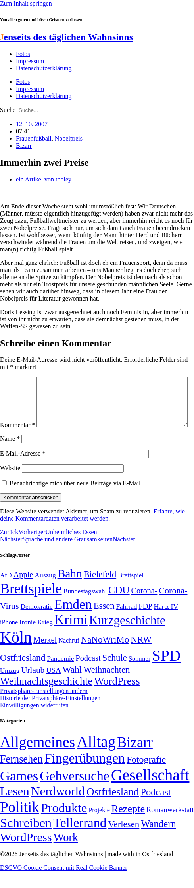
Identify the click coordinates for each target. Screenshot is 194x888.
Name (10, 455)
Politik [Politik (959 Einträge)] (19, 824)
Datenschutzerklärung (43, 68)
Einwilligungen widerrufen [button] (34, 721)
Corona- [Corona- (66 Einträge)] (144, 607)
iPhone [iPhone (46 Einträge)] (9, 639)
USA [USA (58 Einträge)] (53, 687)
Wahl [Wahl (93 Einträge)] (72, 686)
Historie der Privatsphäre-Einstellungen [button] (50, 714)
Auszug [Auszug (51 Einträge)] (45, 592)
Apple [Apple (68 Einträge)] (23, 591)
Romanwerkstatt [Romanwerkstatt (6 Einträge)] (170, 826)
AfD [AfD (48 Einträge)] (6, 592)
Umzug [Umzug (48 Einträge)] (9, 687)
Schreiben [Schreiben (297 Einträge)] (26, 839)
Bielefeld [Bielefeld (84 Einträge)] (100, 591)
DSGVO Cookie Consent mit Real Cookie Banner (63, 884)
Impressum (30, 61)
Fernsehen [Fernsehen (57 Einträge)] (21, 776)
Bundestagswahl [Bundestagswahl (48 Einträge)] (85, 608)
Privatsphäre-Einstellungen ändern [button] (44, 707)
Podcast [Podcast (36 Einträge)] (155, 808)
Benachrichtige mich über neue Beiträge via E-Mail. (76, 499)
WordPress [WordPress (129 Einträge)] (117, 698)
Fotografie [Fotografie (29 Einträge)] (146, 776)
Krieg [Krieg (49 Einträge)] (45, 639)
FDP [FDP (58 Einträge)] (145, 623)
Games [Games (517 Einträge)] (19, 792)
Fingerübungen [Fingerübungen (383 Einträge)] (84, 774)
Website (10, 484)
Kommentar (17, 380)
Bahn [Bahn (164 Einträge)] (70, 590)
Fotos (23, 53)
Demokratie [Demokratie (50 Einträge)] (37, 623)
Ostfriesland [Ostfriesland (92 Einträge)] (23, 674)
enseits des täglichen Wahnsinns (66, 37)
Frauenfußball (34, 138)
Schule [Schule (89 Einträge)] (114, 675)
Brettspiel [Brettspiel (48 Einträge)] (131, 592)
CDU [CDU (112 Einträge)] (119, 606)
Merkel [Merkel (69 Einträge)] (45, 656)
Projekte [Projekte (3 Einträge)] (98, 826)
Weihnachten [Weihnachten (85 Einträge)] (106, 686)
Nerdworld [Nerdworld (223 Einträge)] (58, 808)
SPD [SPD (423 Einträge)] (166, 672)
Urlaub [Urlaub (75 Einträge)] (32, 686)
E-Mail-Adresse (22, 470)
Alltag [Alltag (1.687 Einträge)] (96, 758)
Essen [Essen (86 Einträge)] (104, 622)
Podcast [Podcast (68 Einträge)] (87, 674)
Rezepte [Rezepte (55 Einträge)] (128, 825)
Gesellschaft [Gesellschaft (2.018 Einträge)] (150, 792)
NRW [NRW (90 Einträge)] (141, 656)
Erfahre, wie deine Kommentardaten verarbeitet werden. (92, 532)
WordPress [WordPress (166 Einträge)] (26, 854)
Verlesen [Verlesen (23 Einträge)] (123, 841)
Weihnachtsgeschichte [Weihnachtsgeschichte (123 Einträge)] (46, 698)
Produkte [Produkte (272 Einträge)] (64, 824)
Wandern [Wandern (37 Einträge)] (158, 840)
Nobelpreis (69, 138)
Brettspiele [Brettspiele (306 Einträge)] (31, 605)
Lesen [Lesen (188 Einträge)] (14, 808)
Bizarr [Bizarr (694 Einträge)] (135, 759)
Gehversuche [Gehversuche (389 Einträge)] (74, 792)
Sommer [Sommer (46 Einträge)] (139, 675)
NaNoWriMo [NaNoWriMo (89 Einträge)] (105, 656)
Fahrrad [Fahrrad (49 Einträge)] (126, 623)
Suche (7, 109)
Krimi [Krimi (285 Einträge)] (71, 636)
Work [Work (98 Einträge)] (66, 854)
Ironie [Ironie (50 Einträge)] (27, 639)
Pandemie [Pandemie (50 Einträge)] (60, 675)
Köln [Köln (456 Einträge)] (16, 654)
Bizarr (24, 145)
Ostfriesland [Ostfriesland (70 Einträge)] (112, 809)
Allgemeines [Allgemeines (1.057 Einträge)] (37, 759)
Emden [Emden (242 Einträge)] (73, 621)
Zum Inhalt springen (26, 3)
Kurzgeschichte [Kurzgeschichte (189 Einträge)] (127, 637)
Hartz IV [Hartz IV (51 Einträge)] (166, 623)
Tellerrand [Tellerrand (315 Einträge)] (79, 839)
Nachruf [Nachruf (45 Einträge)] (68, 657)
